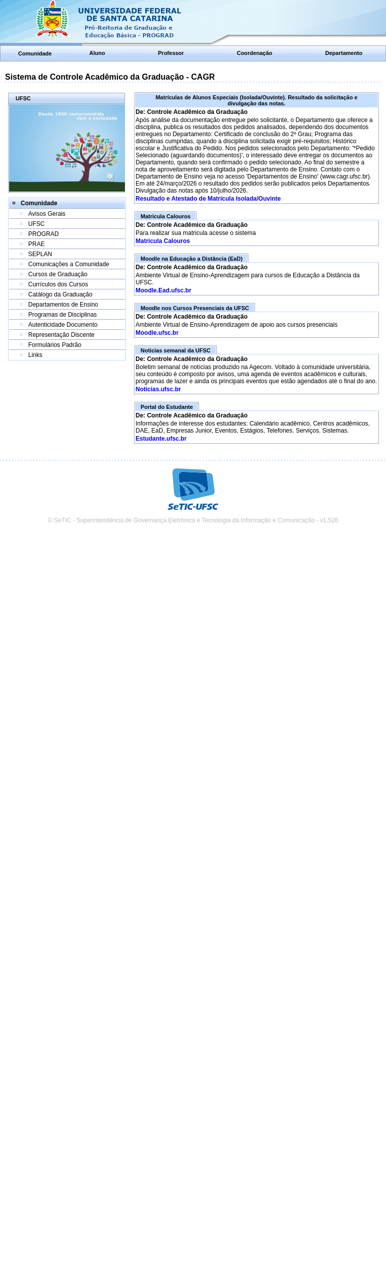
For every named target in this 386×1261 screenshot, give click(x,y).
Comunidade (35, 53)
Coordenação (254, 53)
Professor (171, 53)
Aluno (97, 53)
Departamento (343, 53)
